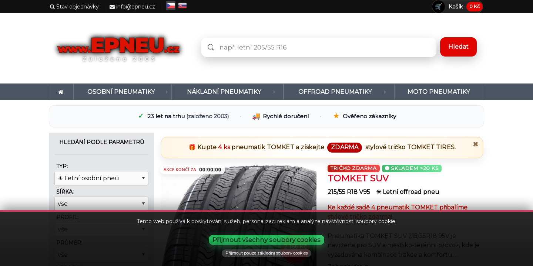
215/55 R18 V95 (350, 191)
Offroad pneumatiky (335, 91)
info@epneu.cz (132, 6)
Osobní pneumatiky (121, 91)
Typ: (62, 166)
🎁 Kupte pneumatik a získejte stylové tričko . (322, 147)
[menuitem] (61, 91)
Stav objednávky (74, 6)
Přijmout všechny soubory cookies (266, 239)
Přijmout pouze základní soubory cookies (266, 253)
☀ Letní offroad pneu (407, 191)
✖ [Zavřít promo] (475, 144)
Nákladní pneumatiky (224, 91)
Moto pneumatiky (439, 91)
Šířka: (65, 191)
